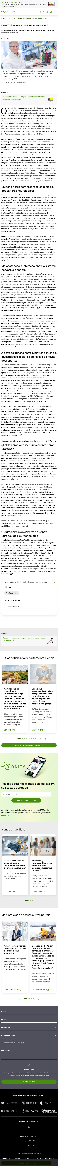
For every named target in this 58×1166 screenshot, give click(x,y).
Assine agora (29, 1082)
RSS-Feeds (5, 1051)
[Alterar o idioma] (47, 12)
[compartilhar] (43, 12)
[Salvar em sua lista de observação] (50, 12)
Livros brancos (8, 1035)
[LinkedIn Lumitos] (29, 1127)
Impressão (6, 1158)
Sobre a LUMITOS (28, 1141)
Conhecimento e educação (12, 1043)
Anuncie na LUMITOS (28, 1136)
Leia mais (7, 815)
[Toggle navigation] (55, 12)
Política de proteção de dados (44, 1158)
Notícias (5, 1012)
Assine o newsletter (26, 800)
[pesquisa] (39, 12)
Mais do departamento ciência (29, 745)
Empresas (5, 1019)
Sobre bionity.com (29, 1145)
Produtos (5, 1027)
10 (40, 738)
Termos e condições (21, 1158)
